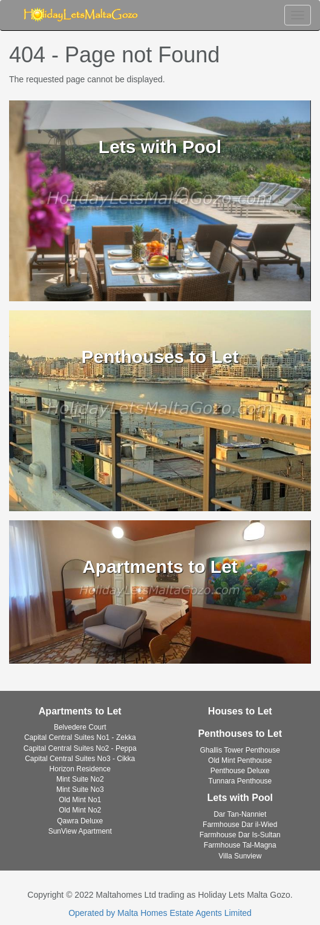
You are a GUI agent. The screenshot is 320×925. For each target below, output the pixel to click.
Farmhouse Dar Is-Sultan (240, 835)
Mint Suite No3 (80, 789)
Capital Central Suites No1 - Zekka (80, 737)
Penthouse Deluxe (240, 770)
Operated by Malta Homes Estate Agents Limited (160, 913)
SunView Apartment (80, 831)
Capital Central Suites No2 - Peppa (80, 748)
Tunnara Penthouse (240, 781)
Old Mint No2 (80, 810)
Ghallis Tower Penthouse (240, 750)
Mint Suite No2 (80, 779)
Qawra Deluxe (80, 821)
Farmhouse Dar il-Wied (240, 824)
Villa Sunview (239, 856)
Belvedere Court (80, 727)
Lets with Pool (240, 798)
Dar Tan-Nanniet (240, 814)
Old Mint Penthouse (240, 760)
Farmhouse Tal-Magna (240, 845)
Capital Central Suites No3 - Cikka (80, 758)
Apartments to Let (80, 711)
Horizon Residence (80, 769)
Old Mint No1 (80, 800)
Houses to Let (240, 711)
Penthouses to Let (240, 733)
